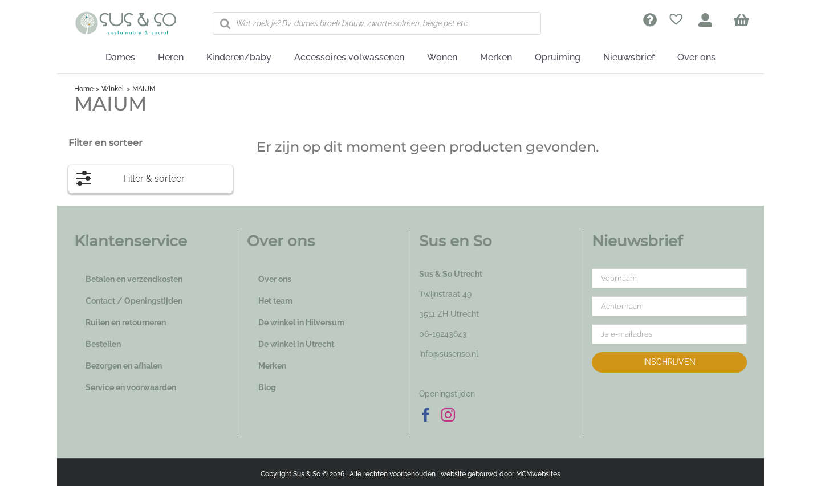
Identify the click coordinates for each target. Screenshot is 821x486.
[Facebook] (426, 415)
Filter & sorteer (130, 176)
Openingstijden (447, 393)
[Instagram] (448, 415)
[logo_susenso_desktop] (125, 15)
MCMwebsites (538, 474)
